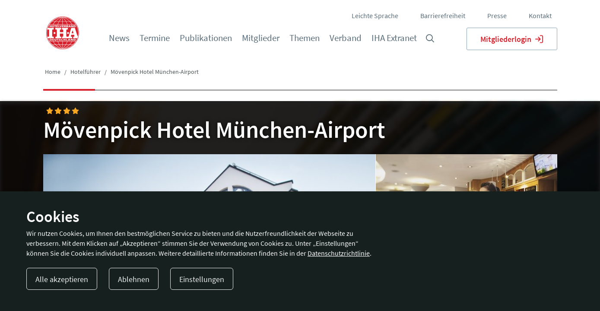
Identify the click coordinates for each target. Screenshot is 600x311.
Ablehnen (133, 279)
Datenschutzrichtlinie (339, 253)
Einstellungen (201, 279)
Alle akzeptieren (61, 279)
